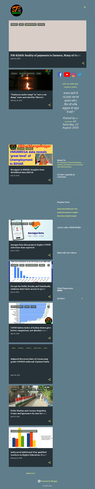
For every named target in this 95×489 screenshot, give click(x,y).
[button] (83, 63)
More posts (30, 473)
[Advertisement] (30, 127)
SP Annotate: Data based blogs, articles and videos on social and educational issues (70, 164)
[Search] (85, 7)
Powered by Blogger (47, 481)
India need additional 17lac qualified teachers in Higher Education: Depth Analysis (67, 212)
